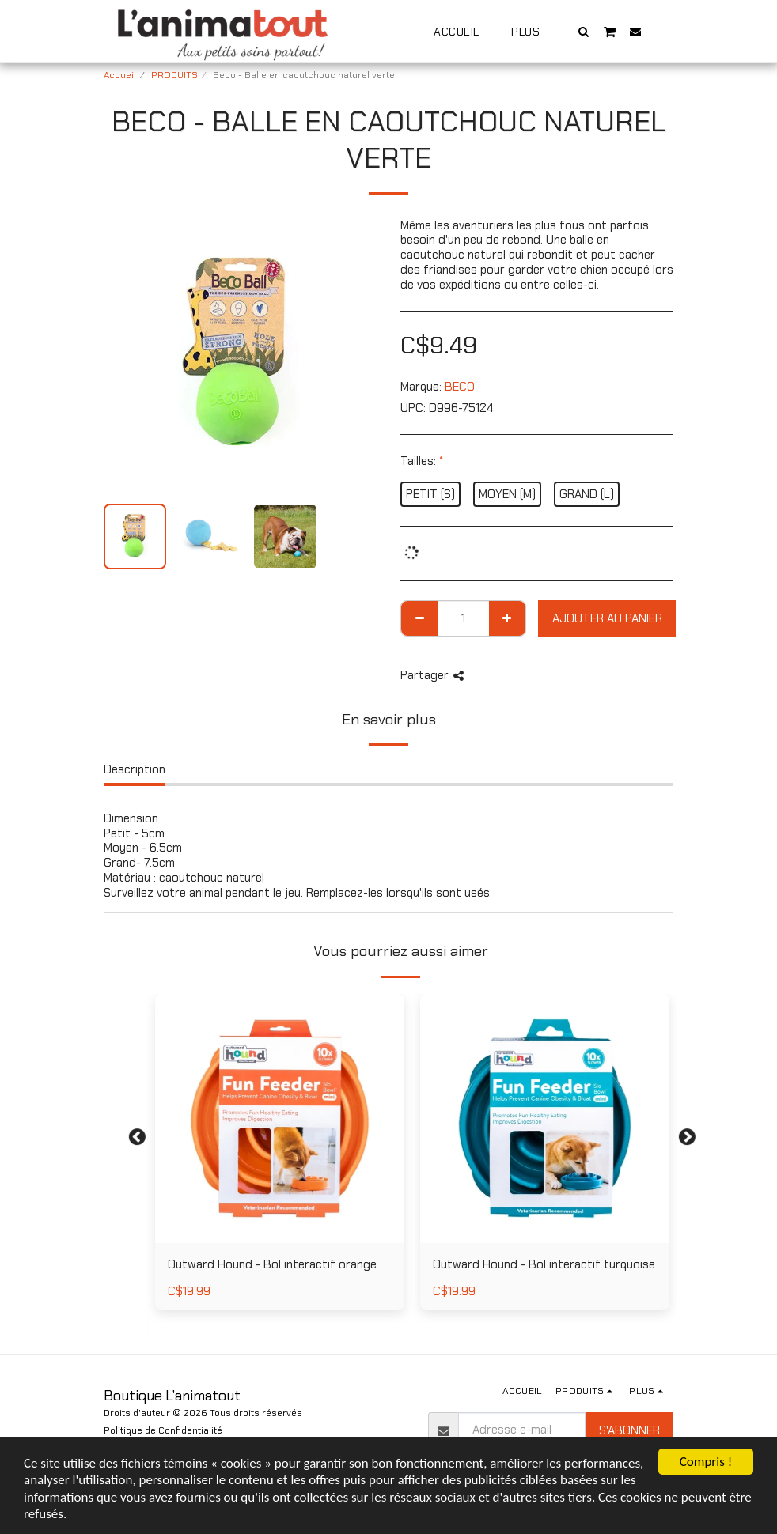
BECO (460, 387)
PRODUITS (174, 75)
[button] (584, 31)
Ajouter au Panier (607, 618)
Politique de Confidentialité (163, 1430)
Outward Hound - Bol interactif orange (272, 1264)
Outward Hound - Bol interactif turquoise (544, 1264)
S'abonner (629, 1430)
